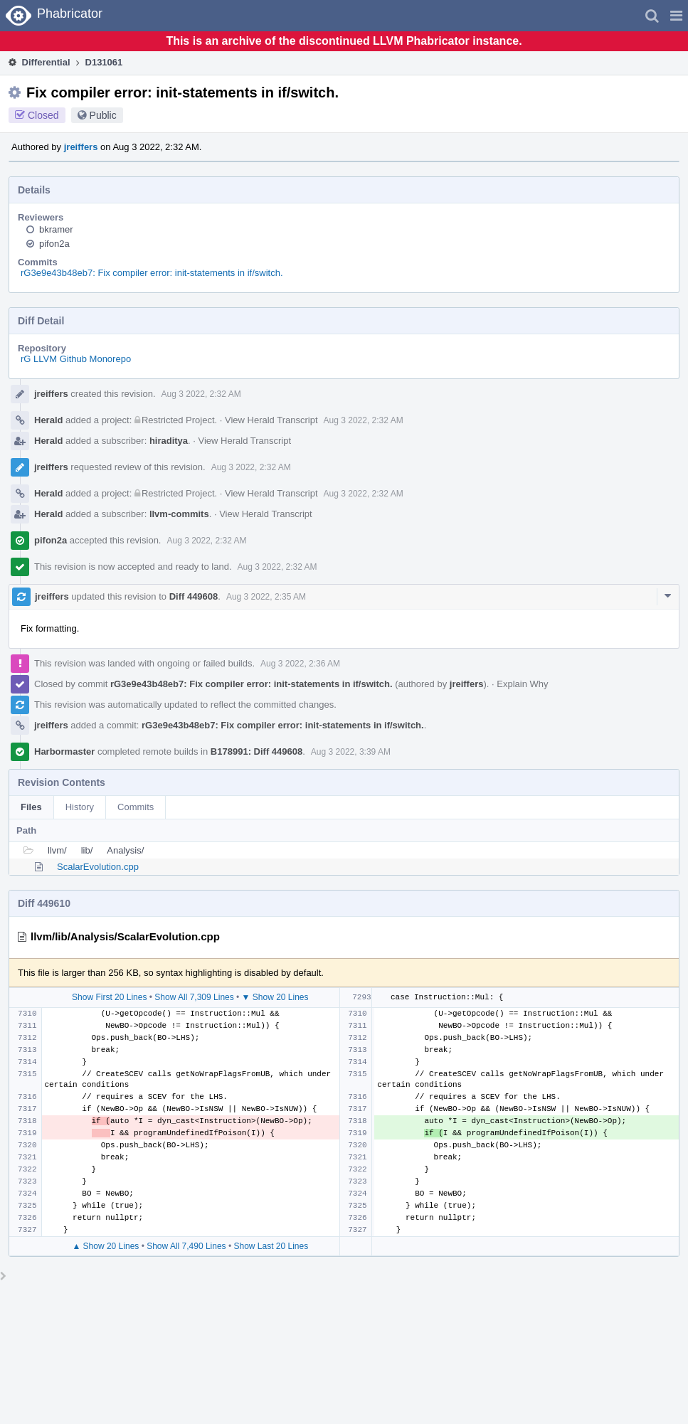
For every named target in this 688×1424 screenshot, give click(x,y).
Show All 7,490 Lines (186, 1246)
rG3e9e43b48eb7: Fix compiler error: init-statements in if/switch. (152, 272)
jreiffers (81, 147)
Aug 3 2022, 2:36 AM (300, 664)
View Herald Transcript (271, 420)
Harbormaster (64, 751)
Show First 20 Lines (109, 997)
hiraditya (168, 440)
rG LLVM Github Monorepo (76, 359)
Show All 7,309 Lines (193, 997)
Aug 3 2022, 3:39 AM (351, 752)
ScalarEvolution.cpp (98, 866)
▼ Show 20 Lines (275, 997)
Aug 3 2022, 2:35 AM (266, 597)
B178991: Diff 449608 (256, 751)
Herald (48, 420)
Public (103, 115)
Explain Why (522, 684)
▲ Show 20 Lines (105, 1246)
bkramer (56, 229)
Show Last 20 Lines (270, 1246)
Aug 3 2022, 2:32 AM (201, 394)
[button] (676, 15)
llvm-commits (179, 514)
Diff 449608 (193, 596)
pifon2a (54, 243)
